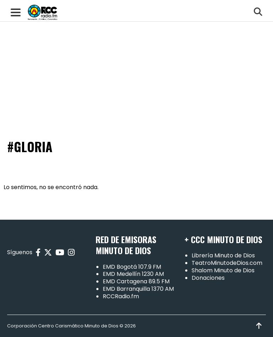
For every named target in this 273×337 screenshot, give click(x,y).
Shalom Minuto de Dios (223, 270)
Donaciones (208, 278)
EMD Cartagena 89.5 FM (136, 281)
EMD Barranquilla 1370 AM (138, 289)
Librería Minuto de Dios (223, 255)
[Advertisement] (136, 53)
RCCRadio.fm (121, 296)
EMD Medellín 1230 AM (133, 274)
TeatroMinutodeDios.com (227, 263)
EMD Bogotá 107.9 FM (132, 267)
